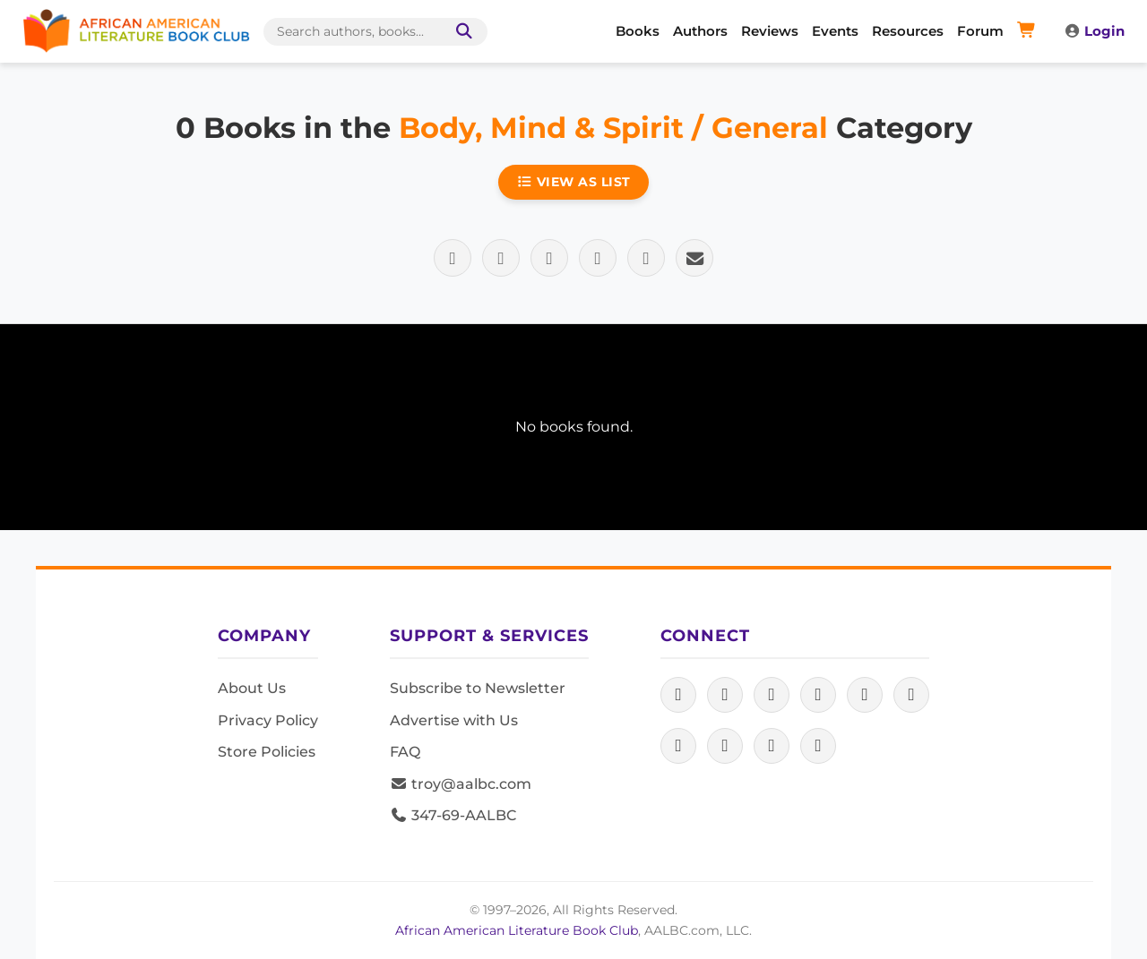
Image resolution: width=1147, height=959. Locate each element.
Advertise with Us (454, 720)
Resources (908, 30)
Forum (980, 30)
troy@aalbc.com (460, 783)
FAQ (405, 751)
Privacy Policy (268, 720)
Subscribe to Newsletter (477, 688)
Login (1094, 30)
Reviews (769, 30)
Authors (700, 30)
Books (638, 30)
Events (835, 30)
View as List (573, 182)
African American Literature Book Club (516, 930)
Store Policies (266, 751)
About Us (252, 688)
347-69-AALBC (453, 815)
